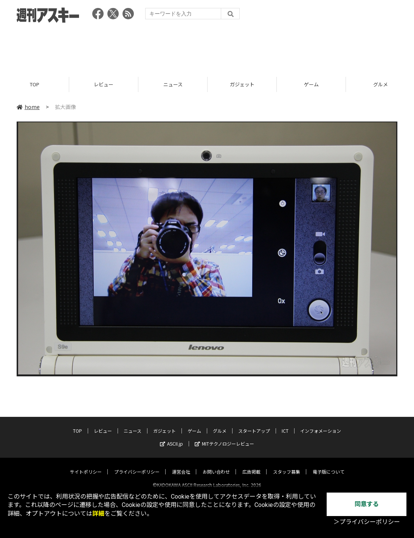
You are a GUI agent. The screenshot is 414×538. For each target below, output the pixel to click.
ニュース (173, 84)
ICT (285, 424)
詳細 (98, 513)
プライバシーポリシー (137, 465)
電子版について (328, 465)
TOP (34, 84)
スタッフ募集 (286, 465)
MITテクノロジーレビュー (224, 437)
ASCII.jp (171, 437)
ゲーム (311, 84)
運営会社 (181, 465)
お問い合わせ (216, 465)
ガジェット (242, 84)
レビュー (103, 84)
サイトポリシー (86, 465)
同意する (367, 504)
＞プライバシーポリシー (366, 522)
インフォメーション (320, 424)
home (28, 107)
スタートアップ (254, 424)
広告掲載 (251, 465)
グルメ (219, 424)
